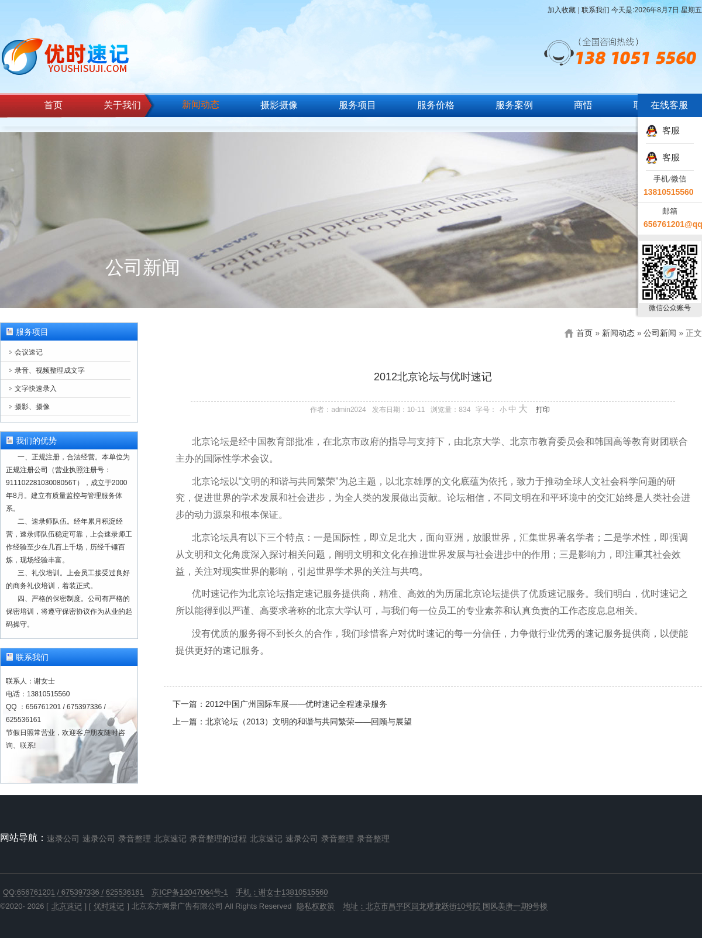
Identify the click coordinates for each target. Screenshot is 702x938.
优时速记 (109, 906)
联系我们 (595, 10)
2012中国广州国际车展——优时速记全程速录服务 (296, 704)
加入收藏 (562, 10)
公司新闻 (660, 333)
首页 (53, 105)
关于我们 (122, 105)
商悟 (583, 105)
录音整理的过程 (218, 838)
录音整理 (134, 838)
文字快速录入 (36, 388)
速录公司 (63, 838)
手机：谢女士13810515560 (282, 892)
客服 (663, 130)
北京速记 (170, 838)
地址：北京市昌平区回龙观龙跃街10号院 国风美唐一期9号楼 (445, 906)
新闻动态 (200, 104)
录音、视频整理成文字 (50, 370)
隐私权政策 (316, 906)
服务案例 (514, 105)
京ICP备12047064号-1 (190, 892)
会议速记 (29, 352)
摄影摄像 (279, 105)
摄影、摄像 (32, 407)
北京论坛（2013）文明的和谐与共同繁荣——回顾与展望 (308, 721)
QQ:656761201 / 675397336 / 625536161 (73, 892)
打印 (543, 410)
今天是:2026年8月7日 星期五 (656, 10)
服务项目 (357, 105)
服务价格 (436, 105)
